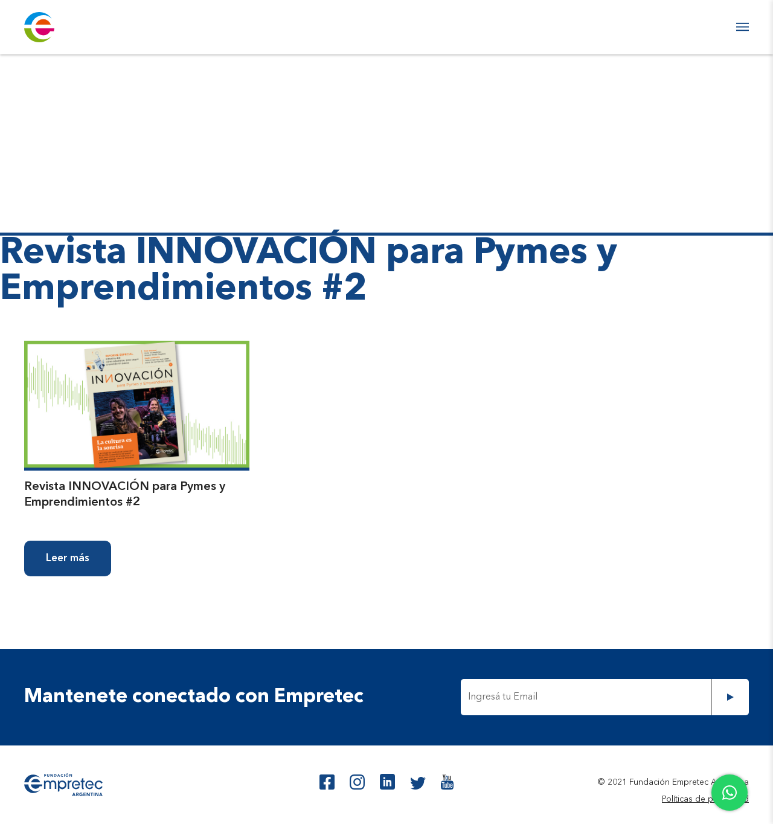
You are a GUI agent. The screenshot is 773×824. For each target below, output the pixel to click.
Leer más (67, 558)
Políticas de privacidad (705, 799)
